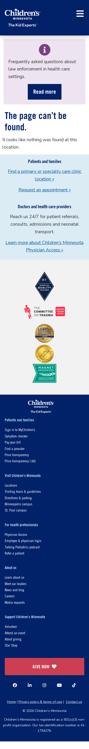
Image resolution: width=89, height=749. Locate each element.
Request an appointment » (45, 190)
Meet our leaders (15, 583)
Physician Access (16, 534)
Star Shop (11, 645)
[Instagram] (44, 685)
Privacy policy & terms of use (40, 702)
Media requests (15, 602)
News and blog (14, 589)
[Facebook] (15, 685)
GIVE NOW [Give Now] (44, 667)
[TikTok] (74, 685)
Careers (9, 596)
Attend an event (15, 632)
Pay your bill (13, 442)
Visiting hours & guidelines (23, 491)
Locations (11, 485)
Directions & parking (18, 497)
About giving (13, 639)
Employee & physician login (23, 540)
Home (11, 702)
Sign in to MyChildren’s (20, 429)
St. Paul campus (16, 510)
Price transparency (17, 454)
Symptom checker (16, 436)
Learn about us (14, 577)
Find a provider (14, 448)
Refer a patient (14, 553)
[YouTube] (59, 685)
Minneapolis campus (18, 504)
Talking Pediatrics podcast (22, 547)
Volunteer (11, 626)
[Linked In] (30, 685)
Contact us (74, 702)
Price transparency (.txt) (20, 460)
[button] (80, 13)
